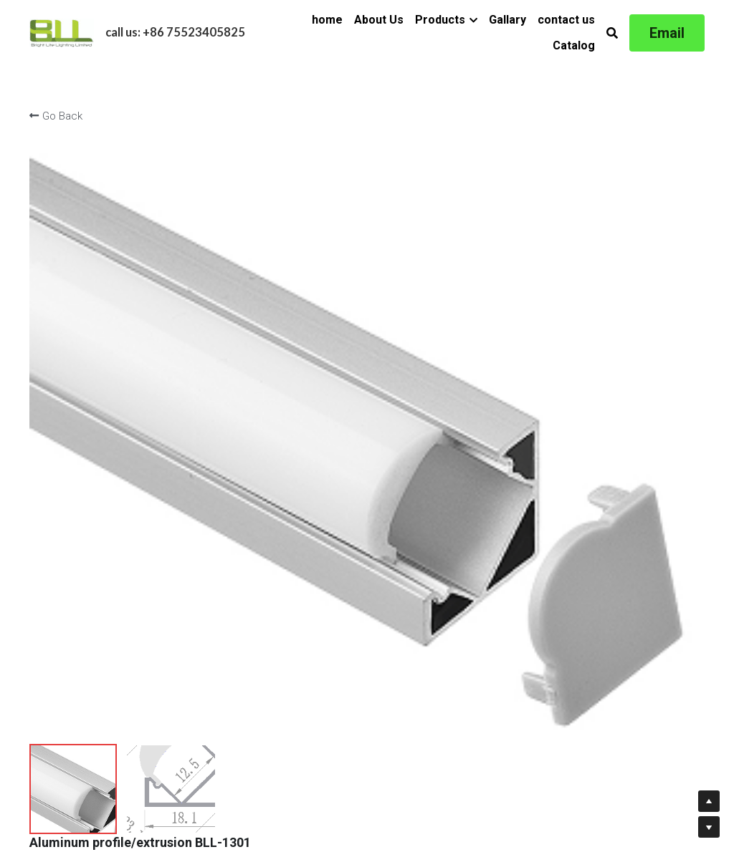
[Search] (612, 33)
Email (667, 33)
